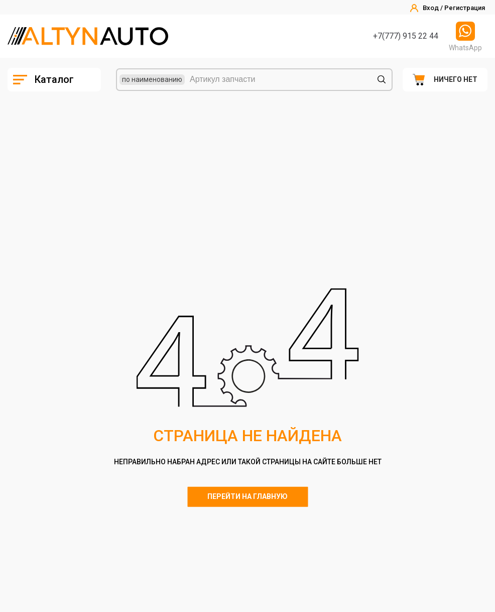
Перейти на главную (247, 496)
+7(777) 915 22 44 (405, 36)
